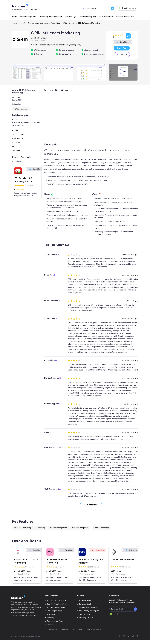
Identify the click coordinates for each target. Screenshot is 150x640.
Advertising (55, 23)
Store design (70, 16)
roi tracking (40, 528)
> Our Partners (83, 614)
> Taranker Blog (84, 600)
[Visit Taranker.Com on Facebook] (119, 636)
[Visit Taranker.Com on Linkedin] (128, 636)
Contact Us (53, 629)
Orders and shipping (87, 16)
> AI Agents (50, 624)
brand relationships (101, 528)
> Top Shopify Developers (88, 611)
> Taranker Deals (84, 604)
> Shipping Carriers (85, 618)
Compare (121, 55)
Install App (121, 48)
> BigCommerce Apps (54, 621)
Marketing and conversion (51, 16)
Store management (28, 16)
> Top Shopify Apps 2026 (55, 600)
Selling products (106, 16)
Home (15, 16)
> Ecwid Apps (50, 618)
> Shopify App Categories (87, 607)
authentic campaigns (80, 528)
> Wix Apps (50, 614)
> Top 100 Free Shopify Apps (57, 604)
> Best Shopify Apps (53, 611)
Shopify (22, 23)
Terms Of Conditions (93, 629)
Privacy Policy (77, 629)
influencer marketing (22, 528)
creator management (58, 528)
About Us (64, 629)
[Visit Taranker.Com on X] (124, 636)
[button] (127, 8)
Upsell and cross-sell (125, 16)
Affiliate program (68, 23)
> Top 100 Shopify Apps (55, 607)
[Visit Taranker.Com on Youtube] (133, 636)
